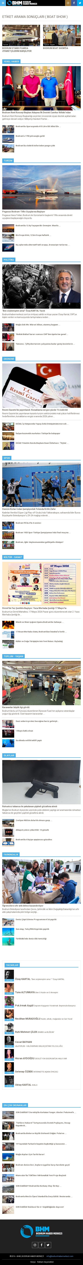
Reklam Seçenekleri (45, 1262)
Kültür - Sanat (13, 557)
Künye (33, 1262)
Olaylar (9, 755)
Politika (9, 259)
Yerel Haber (11, 61)
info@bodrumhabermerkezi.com (60, 1256)
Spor (7, 458)
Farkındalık (11, 854)
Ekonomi (9, 359)
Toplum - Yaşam (13, 656)
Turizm (8, 160)
